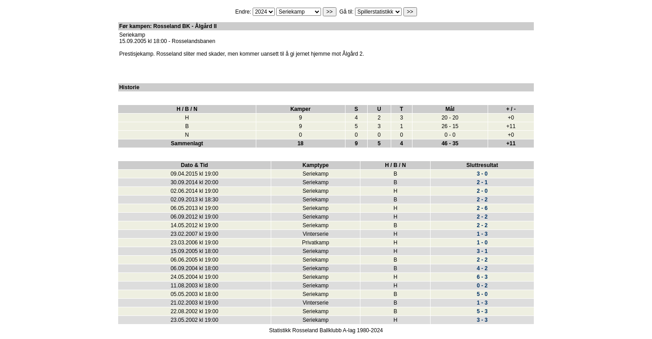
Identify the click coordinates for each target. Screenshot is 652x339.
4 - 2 (482, 268)
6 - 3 (482, 277)
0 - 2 (482, 285)
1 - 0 (482, 242)
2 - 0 (482, 191)
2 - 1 (482, 182)
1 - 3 (482, 234)
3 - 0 (482, 174)
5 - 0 (482, 294)
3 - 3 (482, 320)
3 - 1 (482, 251)
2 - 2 (482, 199)
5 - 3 (482, 311)
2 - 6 (482, 208)
